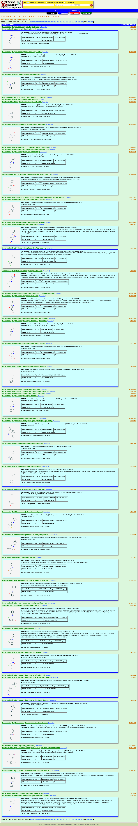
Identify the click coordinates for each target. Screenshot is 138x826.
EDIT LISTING (78, 824)
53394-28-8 (133, 74)
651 (64, 22)
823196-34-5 (132, 770)
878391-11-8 (132, 197)
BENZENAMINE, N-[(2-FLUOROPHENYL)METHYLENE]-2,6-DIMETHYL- (27, 770)
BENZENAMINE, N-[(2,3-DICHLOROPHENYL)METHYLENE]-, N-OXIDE (26, 174)
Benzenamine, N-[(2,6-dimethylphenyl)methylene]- (20, 396)
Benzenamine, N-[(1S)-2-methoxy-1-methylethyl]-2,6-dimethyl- (24, 124)
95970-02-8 (133, 147)
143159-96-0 (132, 149)
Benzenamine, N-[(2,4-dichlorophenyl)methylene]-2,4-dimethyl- (24, 248)
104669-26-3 (132, 389)
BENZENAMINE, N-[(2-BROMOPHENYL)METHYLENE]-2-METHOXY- (26, 580)
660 (91, 22)
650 (61, 22)
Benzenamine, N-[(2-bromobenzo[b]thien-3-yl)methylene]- (22, 512)
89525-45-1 (133, 489)
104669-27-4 (132, 418)
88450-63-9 (133, 248)
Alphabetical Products (61, 11)
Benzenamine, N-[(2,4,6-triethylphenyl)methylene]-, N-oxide (23, 222)
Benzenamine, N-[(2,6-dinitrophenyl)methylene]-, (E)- (20, 418)
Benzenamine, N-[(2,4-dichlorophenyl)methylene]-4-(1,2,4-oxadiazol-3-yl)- (28, 293)
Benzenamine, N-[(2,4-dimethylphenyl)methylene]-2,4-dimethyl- (24, 321)
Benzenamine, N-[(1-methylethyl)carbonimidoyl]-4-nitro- (22, 52)
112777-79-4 (132, 52)
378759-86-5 (132, 102)
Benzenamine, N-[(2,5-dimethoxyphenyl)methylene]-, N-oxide (23, 343)
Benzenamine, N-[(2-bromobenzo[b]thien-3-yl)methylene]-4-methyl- (26, 535)
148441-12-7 (132, 318)
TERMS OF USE (61, 824)
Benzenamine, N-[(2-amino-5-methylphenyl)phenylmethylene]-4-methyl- (27, 421)
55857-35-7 (133, 466)
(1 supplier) (44, 27)
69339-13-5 (133, 443)
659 (88, 22)
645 (46, 22)
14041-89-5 (133, 29)
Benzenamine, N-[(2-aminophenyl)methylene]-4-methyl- (21, 466)
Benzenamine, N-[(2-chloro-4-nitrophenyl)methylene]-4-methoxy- (25, 603)
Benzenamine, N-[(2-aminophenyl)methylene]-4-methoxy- (22, 443)
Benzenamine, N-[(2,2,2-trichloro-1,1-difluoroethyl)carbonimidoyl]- (25, 147)
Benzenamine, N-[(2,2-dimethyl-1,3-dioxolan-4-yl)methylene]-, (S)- (25, 149)
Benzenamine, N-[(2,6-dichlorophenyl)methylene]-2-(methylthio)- (25, 391)
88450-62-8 (133, 321)
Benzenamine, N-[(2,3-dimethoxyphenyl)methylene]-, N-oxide (23, 199)
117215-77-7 (132, 603)
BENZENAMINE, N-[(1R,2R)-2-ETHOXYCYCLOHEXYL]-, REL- (23, 97)
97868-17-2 (133, 700)
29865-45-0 (133, 224)
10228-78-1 (133, 395)
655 (76, 22)
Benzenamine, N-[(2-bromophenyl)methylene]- (18, 557)
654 (73, 22)
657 (82, 22)
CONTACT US (87, 824)
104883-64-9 (132, 222)
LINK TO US (95, 824)
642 (37, 22)
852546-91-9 (132, 745)
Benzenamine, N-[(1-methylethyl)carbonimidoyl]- (19, 29)
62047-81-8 (133, 199)
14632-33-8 (133, 271)
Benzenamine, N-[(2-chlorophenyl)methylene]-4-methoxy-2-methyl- (26, 700)
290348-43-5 (132, 97)
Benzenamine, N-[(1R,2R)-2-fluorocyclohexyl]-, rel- (20, 99)
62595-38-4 (133, 795)
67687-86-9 (133, 677)
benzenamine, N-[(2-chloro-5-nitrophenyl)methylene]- (21, 605)
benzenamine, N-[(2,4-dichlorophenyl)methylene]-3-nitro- (22, 271)
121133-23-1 (132, 296)
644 (43, 22)
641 (34, 22)
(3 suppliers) (48, 97)
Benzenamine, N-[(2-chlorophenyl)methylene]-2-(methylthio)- (23, 675)
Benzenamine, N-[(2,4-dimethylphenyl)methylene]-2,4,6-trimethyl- (25, 318)
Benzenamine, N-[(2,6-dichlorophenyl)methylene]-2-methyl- (23, 393)
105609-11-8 (132, 723)
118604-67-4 (132, 124)
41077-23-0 (133, 557)
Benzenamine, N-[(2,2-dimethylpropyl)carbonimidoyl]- (21, 152)
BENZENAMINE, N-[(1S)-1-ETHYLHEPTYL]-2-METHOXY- (22, 102)
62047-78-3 (133, 343)
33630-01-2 (133, 393)
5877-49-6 (133, 628)
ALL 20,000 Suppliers (77, 11)
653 (70, 22)
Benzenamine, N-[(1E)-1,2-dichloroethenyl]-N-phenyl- (21, 74)
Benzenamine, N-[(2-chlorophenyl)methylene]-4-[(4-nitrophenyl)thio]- (26, 677)
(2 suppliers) (56, 420)
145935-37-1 (132, 293)
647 (52, 22)
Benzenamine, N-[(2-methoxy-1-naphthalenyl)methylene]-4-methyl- (26, 795)
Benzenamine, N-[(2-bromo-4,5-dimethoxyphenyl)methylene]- (24, 489)
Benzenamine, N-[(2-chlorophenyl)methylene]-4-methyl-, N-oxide (25, 723)
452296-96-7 (132, 174)
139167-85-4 (132, 152)
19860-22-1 (133, 675)
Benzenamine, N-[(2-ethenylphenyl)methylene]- (18, 745)
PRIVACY (69, 824)
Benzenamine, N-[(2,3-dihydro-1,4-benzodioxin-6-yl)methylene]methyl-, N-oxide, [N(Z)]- (33, 197)
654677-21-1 (132, 99)
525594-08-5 (132, 748)
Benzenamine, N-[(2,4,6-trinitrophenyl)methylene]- (20, 224)
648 (55, 22)
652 (67, 22)
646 (49, 22)
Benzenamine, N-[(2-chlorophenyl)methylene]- (18, 629)
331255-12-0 (132, 580)
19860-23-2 (133, 391)
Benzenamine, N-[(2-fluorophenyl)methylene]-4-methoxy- (22, 793)
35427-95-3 (133, 652)
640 (31, 22)
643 (40, 22)
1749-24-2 (133, 27)
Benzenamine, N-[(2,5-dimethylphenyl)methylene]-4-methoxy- (24, 366)
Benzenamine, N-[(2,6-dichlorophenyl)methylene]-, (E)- (21, 389)
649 (58, 22)
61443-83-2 (133, 366)
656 (79, 22)
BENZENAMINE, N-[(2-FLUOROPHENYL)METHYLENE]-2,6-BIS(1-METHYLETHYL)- (31, 748)
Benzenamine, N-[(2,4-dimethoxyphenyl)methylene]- (20, 296)
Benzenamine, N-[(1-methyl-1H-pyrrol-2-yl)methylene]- (21, 27)
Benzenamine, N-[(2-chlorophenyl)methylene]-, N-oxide (21, 652)
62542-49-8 (133, 512)
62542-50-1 (133, 534)
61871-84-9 (133, 420)
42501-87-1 (133, 793)
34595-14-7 (133, 605)
